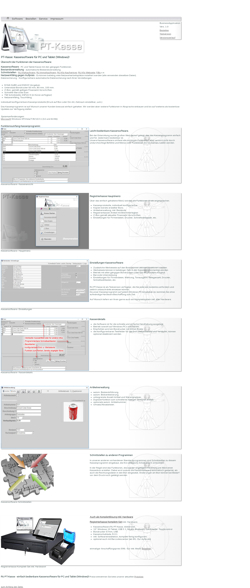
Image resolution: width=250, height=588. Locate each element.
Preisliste (138, 576)
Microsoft (6, 119)
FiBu (98, 72)
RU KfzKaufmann (26, 72)
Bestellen (31, 18)
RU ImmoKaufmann (46, 72)
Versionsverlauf (167, 37)
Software (17, 18)
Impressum (56, 18)
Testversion (165, 34)
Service (43, 18)
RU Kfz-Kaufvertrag (67, 72)
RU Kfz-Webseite (86, 72)
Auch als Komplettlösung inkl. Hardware (111, 517)
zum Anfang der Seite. (12, 587)
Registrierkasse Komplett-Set (106, 522)
